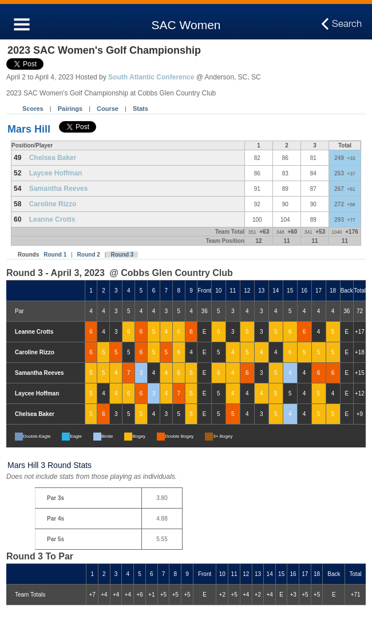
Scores (32, 108)
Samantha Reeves (58, 189)
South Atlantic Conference (151, 77)
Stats (140, 108)
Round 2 (88, 254)
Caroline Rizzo (53, 204)
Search (347, 24)
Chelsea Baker (53, 158)
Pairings (70, 108)
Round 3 (121, 254)
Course (107, 108)
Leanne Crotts (52, 219)
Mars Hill (28, 129)
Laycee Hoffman (55, 173)
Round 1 (54, 254)
